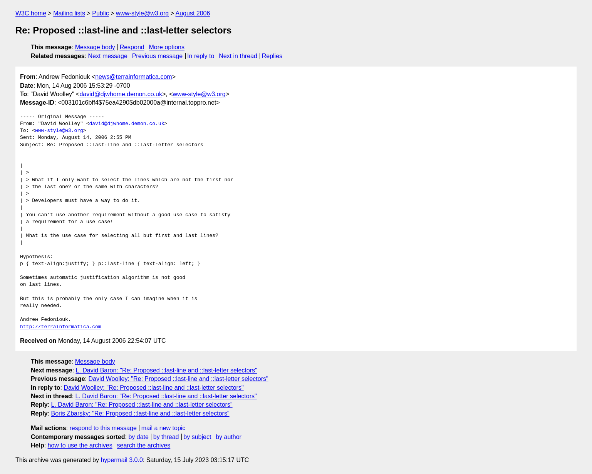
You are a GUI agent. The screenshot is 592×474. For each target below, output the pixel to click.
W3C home (30, 13)
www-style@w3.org (142, 13)
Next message (107, 56)
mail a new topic (163, 428)
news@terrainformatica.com (133, 76)
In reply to (200, 56)
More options (167, 47)
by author (228, 437)
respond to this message (102, 428)
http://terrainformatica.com (60, 327)
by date (138, 437)
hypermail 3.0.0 (122, 460)
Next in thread (238, 56)
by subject (197, 437)
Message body (95, 47)
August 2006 (193, 13)
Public (100, 13)
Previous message (157, 56)
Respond (132, 47)
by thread (166, 437)
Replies (272, 56)
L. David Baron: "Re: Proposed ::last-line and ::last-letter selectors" (166, 370)
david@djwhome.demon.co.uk (120, 94)
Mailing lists (69, 13)
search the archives (144, 445)
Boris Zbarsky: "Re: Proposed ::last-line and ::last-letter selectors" (140, 413)
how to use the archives (80, 445)
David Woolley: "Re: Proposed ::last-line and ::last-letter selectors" (178, 379)
